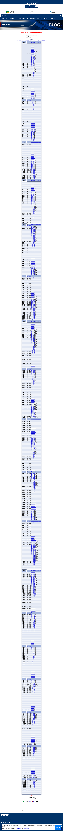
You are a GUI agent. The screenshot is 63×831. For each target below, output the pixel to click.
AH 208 (32, 63)
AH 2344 (32, 280)
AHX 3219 (33, 439)
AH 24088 (33, 590)
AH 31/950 (33, 372)
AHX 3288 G (33, 479)
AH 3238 (32, 457)
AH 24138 (33, 623)
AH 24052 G (33, 578)
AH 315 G (33, 109)
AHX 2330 (33, 267)
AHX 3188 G (33, 411)
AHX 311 (32, 102)
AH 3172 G (33, 403)
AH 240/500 (33, 543)
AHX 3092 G (33, 353)
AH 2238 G (33, 213)
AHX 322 (32, 168)
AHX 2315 (33, 125)
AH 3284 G (33, 300)
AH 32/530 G (33, 230)
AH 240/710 (33, 553)
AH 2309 (32, 243)
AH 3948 (32, 515)
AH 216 (32, 74)
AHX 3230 (33, 449)
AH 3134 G (33, 209)
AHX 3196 (33, 414)
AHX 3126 (33, 202)
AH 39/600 (33, 491)
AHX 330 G (33, 51)
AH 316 (32, 110)
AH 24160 (33, 629)
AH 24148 (33, 626)
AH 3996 (32, 539)
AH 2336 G (33, 274)
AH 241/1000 (33, 593)
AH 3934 (32, 510)
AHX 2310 (33, 244)
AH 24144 (33, 625)
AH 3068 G (33, 341)
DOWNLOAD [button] (32, 18)
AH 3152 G (33, 747)
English (29, 801)
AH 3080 (32, 346)
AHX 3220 (33, 440)
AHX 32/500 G (33, 417)
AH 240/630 (33, 549)
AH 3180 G (33, 407)
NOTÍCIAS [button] (46, 18)
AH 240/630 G (33, 550)
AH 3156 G (33, 748)
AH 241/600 (33, 600)
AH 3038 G (33, 329)
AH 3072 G (33, 343)
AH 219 (32, 77)
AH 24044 (33, 575)
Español (34, 801)
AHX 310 (32, 82)
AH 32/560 (33, 231)
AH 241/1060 (33, 594)
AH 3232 (32, 451)
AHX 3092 (33, 352)
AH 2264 (32, 226)
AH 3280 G (33, 298)
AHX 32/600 (33, 234)
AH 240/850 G (33, 560)
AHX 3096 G (33, 355)
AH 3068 (32, 340)
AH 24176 (33, 633)
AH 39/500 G (33, 542)
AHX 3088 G (33, 351)
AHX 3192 (33, 412)
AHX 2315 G (33, 126)
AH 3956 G (33, 519)
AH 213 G (33, 69)
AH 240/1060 (33, 541)
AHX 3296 (33, 303)
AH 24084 (33, 589)
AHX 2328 (33, 265)
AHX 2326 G (33, 264)
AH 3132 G (33, 207)
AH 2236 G (33, 211)
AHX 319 (32, 95)
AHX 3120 (33, 373)
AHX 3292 (33, 302)
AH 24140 (33, 624)
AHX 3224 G (33, 444)
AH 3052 (32, 335)
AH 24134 (33, 621)
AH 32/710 (33, 239)
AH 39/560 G (33, 490)
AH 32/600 (33, 233)
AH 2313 (32, 247)
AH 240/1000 (33, 540)
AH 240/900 (33, 561)
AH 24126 (33, 617)
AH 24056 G (33, 580)
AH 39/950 (33, 508)
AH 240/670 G (33, 552)
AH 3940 (32, 513)
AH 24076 (33, 587)
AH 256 (32, 62)
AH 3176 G (33, 405)
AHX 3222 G (33, 442)
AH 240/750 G (33, 556)
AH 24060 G (33, 582)
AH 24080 (33, 588)
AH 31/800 (33, 177)
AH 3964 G (33, 525)
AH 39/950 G (33, 509)
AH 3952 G (33, 517)
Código (17, 40)
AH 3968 (32, 526)
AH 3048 (32, 334)
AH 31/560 (33, 172)
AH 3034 (32, 326)
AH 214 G (33, 71)
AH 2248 (32, 216)
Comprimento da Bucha (33, 40)
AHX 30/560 (33, 687)
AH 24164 (33, 630)
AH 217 (32, 75)
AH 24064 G (33, 584)
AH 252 (32, 61)
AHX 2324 (33, 261)
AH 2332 (32, 269)
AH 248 (32, 60)
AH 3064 (32, 338)
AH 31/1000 (33, 169)
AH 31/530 (33, 171)
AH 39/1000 (33, 482)
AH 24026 (33, 564)
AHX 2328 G (33, 266)
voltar (32, 795)
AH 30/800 (33, 315)
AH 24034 (33, 568)
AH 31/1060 (33, 170)
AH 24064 (33, 583)
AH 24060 (33, 581)
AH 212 (32, 67)
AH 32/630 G (33, 236)
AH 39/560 (33, 489)
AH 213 (32, 68)
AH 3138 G (33, 387)
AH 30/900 (33, 317)
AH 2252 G (33, 218)
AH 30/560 (33, 309)
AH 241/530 (33, 596)
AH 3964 (32, 524)
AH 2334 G (33, 272)
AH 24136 (33, 622)
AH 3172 (32, 402)
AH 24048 (33, 576)
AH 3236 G (33, 456)
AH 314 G (33, 107)
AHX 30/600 (33, 311)
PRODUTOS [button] (12, 18)
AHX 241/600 (33, 780)
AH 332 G (33, 53)
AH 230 (32, 50)
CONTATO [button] (52, 18)
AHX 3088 (33, 350)
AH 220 (32, 78)
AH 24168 (33, 631)
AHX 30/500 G (33, 307)
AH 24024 (33, 563)
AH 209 (32, 64)
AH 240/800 (33, 557)
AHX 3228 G (33, 448)
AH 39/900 (33, 506)
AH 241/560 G (33, 599)
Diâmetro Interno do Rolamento (24, 40)
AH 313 (32, 104)
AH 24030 (33, 566)
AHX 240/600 (33, 548)
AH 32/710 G (33, 240)
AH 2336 (32, 273)
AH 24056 (33, 579)
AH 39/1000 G (33, 483)
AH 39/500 (33, 486)
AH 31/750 (33, 176)
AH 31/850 (33, 178)
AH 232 (32, 52)
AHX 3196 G (33, 415)
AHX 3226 (33, 445)
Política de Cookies (26, 828)
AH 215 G (33, 73)
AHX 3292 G (33, 480)
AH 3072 (32, 342)
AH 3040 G (33, 331)
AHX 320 (32, 96)
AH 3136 (32, 384)
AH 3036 (32, 327)
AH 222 (32, 79)
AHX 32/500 (33, 228)
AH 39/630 (33, 493)
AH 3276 (32, 295)
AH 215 (32, 72)
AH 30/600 (33, 310)
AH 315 (32, 108)
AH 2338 (32, 277)
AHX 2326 (33, 263)
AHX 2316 (33, 127)
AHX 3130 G (33, 205)
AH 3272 (32, 293)
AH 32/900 (33, 436)
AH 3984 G (33, 536)
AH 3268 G (33, 473)
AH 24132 (33, 620)
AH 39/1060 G (33, 485)
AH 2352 (32, 282)
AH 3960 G (33, 522)
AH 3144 (32, 743)
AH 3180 (32, 406)
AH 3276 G (33, 296)
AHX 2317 (33, 128)
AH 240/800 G (33, 558)
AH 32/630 (33, 235)
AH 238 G (33, 57)
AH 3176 (32, 404)
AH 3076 (32, 344)
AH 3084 (32, 348)
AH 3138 (32, 386)
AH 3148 (32, 390)
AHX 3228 (33, 447)
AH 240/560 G (33, 546)
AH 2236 (32, 210)
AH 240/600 (33, 547)
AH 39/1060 (33, 484)
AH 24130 (33, 619)
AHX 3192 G (33, 413)
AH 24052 (33, 577)
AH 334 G (33, 55)
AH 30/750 (33, 314)
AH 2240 (32, 214)
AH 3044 (32, 332)
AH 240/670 (33, 551)
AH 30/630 (33, 312)
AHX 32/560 (33, 232)
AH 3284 (32, 299)
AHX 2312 (33, 246)
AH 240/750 (33, 555)
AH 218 (32, 76)
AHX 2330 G (33, 268)
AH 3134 (32, 208)
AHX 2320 (33, 131)
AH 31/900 (33, 371)
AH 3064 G (33, 339)
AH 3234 (32, 453)
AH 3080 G (33, 347)
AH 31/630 (33, 175)
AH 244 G (33, 59)
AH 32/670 (33, 237)
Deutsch (38, 801)
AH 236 (32, 56)
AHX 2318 (33, 129)
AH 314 (32, 106)
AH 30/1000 (33, 304)
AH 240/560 (33, 545)
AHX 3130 (33, 204)
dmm (27, 42)
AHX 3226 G (33, 446)
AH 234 (32, 54)
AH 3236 (32, 455)
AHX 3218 (33, 438)
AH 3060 (32, 337)
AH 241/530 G (33, 597)
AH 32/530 (33, 229)
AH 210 (32, 65)
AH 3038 (32, 328)
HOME (3, 18)
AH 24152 (33, 627)
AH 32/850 (33, 435)
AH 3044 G (33, 333)
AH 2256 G (33, 220)
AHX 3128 (33, 203)
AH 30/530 (33, 308)
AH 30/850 (33, 316)
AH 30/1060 (33, 305)
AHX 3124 (33, 201)
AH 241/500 (33, 595)
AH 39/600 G (33, 492)
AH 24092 (33, 591)
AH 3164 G (33, 750)
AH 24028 (33, 565)
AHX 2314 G (33, 250)
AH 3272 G (33, 475)
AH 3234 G (33, 454)
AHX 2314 (33, 123)
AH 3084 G (33, 349)
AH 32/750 (33, 241)
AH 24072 (33, 586)
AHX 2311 (33, 245)
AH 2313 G (33, 248)
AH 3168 (32, 400)
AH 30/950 (33, 318)
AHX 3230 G (33, 450)
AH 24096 (33, 592)
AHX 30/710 (33, 691)
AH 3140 (32, 388)
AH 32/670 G (33, 238)
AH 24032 (33, 567)
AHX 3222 (33, 441)
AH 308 (32, 80)
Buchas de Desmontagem (42, 40)
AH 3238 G (33, 458)
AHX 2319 (33, 130)
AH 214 (32, 70)
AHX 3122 (33, 200)
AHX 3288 (33, 301)
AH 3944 (32, 514)
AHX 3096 (33, 354)
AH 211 (32, 66)
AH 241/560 (33, 598)
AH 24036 (33, 572)
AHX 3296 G (33, 481)
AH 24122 (33, 615)
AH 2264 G (33, 227)
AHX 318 (32, 94)
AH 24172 (33, 632)
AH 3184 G (33, 409)
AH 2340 (32, 279)
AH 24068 (33, 585)
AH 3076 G (33, 345)
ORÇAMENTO (39, 18)
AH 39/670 (33, 495)
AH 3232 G (33, 452)
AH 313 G (33, 105)
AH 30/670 (33, 313)
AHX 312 (32, 103)
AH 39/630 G (33, 494)
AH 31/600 (33, 173)
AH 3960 (32, 523)
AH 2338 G (33, 278)
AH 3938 (32, 512)
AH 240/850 (33, 559)
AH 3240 (32, 459)
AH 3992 (32, 538)
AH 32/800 (33, 434)
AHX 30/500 (33, 306)
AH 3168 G (33, 401)
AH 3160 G (33, 749)
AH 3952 (32, 516)
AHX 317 (32, 93)
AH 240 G (33, 58)
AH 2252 (32, 217)
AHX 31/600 (33, 174)
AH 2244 (32, 215)
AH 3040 (32, 330)
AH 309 (32, 81)
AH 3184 (32, 408)
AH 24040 (33, 574)
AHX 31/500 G (33, 724)
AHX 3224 (33, 443)
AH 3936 (32, 511)
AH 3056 (32, 336)
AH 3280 (32, 297)
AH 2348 (32, 281)
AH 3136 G (33, 385)
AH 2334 (32, 271)
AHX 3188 (33, 410)
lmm (29, 42)
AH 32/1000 (33, 416)
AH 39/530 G (33, 488)
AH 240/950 (33, 562)
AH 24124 (33, 616)
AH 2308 (32, 242)
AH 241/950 (33, 614)
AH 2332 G (33, 270)
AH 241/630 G (33, 602)
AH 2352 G (33, 283)
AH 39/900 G (33, 507)
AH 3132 (32, 206)
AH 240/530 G (33, 544)
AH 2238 (32, 212)
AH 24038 (33, 573)
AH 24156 (33, 628)
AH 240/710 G (33, 554)
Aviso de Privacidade (18, 828)
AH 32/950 (33, 437)
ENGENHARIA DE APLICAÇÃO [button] (22, 18)
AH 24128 (33, 618)
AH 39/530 (33, 487)
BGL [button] (7, 18)
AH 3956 (32, 518)
